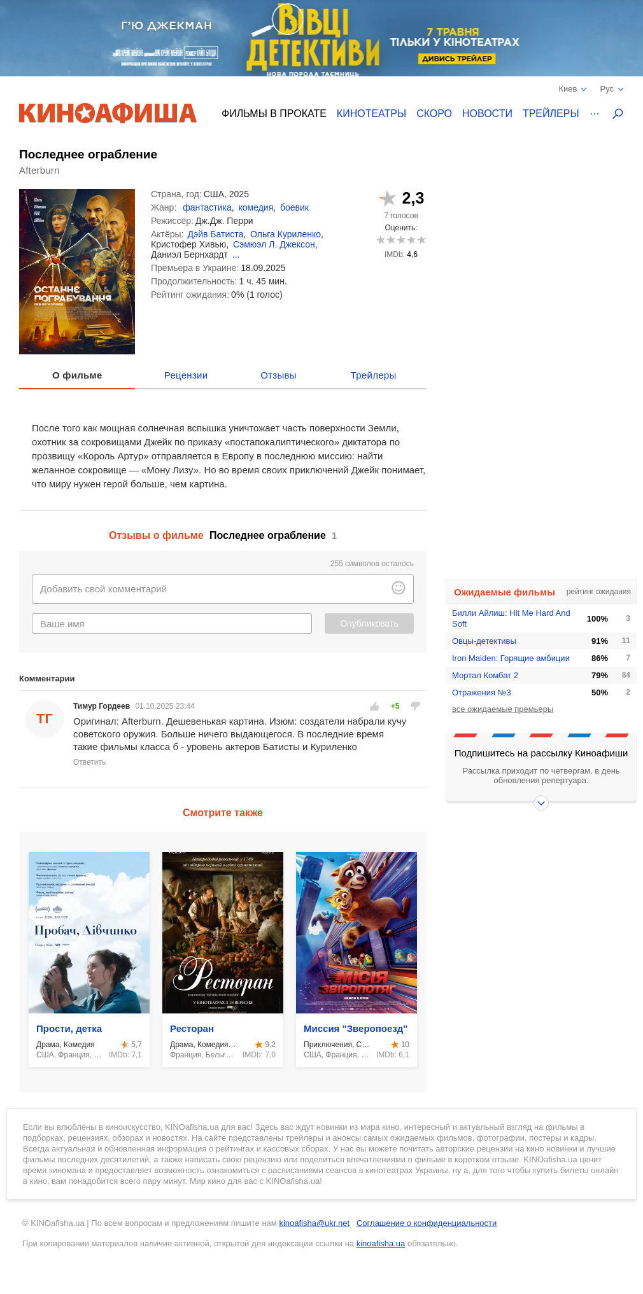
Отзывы (278, 375)
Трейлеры (551, 113)
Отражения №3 (481, 692)
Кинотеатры (371, 113)
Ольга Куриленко (285, 234)
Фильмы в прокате (274, 113)
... (236, 254)
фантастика (207, 207)
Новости (487, 113)
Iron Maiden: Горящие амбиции (511, 658)
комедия (255, 207)
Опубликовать (369, 623)
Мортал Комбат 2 (485, 675)
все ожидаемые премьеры (502, 709)
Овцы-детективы (484, 641)
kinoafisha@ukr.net (314, 1223)
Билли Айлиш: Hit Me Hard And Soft (511, 618)
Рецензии (186, 375)
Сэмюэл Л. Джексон (274, 244)
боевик (294, 207)
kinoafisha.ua (381, 1243)
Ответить (89, 762)
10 (421, 239)
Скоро (434, 113)
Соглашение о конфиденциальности (427, 1223)
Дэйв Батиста (216, 234)
